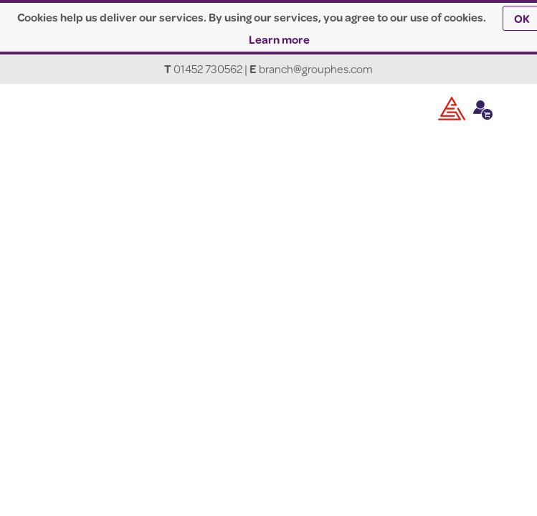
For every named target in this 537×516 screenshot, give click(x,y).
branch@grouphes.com (316, 68)
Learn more (279, 39)
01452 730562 (208, 68)
